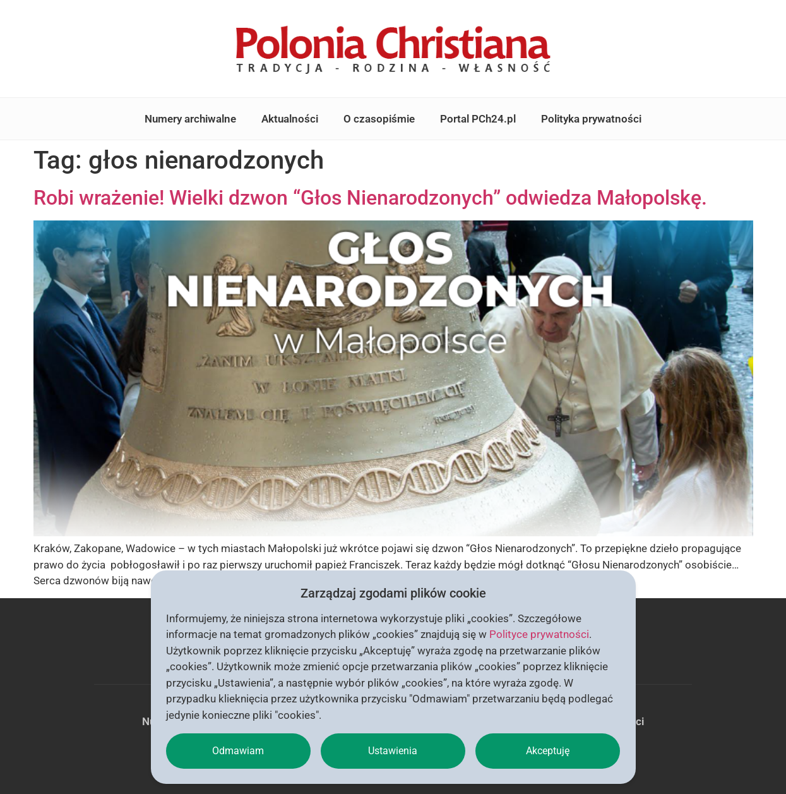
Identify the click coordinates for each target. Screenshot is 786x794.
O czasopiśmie (379, 118)
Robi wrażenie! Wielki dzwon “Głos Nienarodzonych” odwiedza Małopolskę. (370, 198)
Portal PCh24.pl (478, 118)
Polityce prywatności (539, 634)
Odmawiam (238, 751)
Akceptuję (547, 751)
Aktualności (289, 118)
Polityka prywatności (591, 118)
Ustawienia (392, 751)
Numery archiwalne (190, 118)
